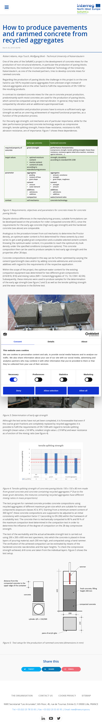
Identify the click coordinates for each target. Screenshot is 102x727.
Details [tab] (51, 341)
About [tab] (84, 341)
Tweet (29, 669)
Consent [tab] (18, 341)
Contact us (46, 695)
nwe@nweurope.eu (80, 709)
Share (49, 669)
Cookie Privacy (67, 695)
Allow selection (51, 390)
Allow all (83, 390)
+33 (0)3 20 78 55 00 (26, 709)
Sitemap (86, 695)
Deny (18, 390)
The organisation (22, 695)
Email (69, 669)
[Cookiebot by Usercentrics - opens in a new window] (87, 334)
